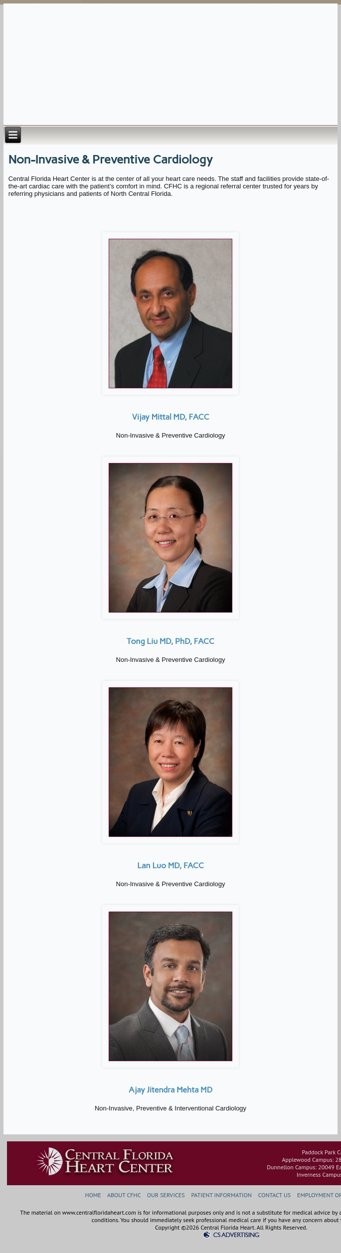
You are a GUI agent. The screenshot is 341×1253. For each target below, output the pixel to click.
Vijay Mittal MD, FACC (170, 417)
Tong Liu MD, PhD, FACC (170, 641)
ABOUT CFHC (124, 1195)
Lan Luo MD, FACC (170, 865)
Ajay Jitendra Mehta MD (170, 1090)
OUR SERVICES (166, 1195)
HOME (93, 1195)
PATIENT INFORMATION (221, 1195)
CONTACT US (274, 1195)
